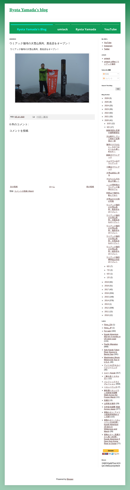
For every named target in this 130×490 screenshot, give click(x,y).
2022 (107, 113)
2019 (107, 282)
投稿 (106, 74)
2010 (107, 315)
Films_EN (108, 325)
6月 (108, 274)
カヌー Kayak (109, 373)
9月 (108, 127)
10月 (109, 124)
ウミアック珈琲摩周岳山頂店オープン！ (113, 259)
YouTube (107, 43)
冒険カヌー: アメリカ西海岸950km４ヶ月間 (112, 414)
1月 (108, 277)
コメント (108, 78)
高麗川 (107, 400)
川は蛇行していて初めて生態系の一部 (113, 138)
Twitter (107, 49)
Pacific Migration (111, 344)
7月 (108, 270)
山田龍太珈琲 (109, 404)
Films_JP (108, 328)
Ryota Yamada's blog (28, 9)
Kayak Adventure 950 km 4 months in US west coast (112, 336)
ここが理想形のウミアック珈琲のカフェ (113, 187)
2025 (107, 102)
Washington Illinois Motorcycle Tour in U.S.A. (112, 359)
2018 (107, 286)
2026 (107, 98)
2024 (107, 106)
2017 (107, 289)
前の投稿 (90, 187)
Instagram (108, 46)
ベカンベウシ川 (110, 387)
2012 (107, 308)
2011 (107, 312)
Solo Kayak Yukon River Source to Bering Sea (111, 352)
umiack (107, 58)
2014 (107, 300)
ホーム (52, 187)
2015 (107, 297)
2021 (107, 117)
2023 (107, 109)
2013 (107, 304)
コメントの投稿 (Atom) (24, 191)
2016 (107, 293)
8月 (108, 266)
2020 (107, 120)
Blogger (70, 479)
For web (107, 331)
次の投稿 (14, 187)
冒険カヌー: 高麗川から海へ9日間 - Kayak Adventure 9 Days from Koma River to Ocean (112, 439)
